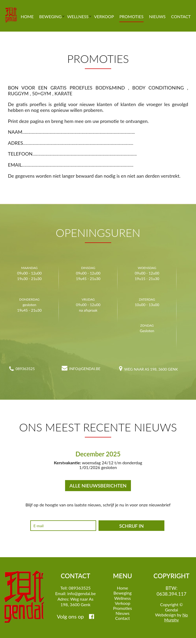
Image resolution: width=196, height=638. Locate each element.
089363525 (25, 368)
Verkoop (104, 17)
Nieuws (157, 17)
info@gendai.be (85, 368)
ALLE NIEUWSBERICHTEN (98, 486)
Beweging (50, 17)
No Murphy (176, 617)
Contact (181, 17)
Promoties (131, 17)
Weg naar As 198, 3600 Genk (151, 369)
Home (27, 17)
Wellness (78, 17)
